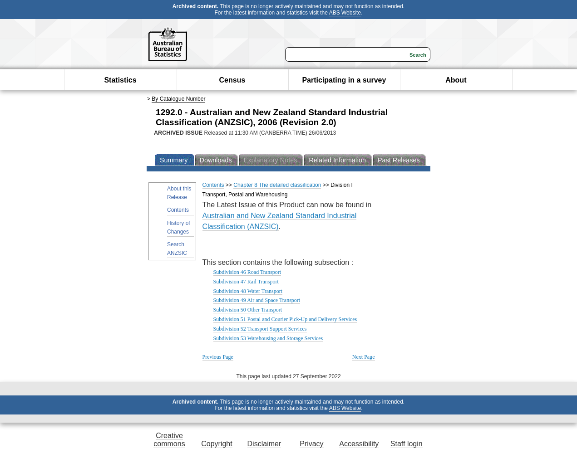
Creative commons (169, 440)
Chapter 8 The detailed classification (277, 185)
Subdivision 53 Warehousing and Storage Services (268, 338)
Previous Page (217, 357)
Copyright (216, 444)
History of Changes (178, 227)
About (455, 80)
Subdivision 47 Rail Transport (246, 281)
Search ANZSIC (177, 248)
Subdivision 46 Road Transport (247, 272)
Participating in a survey (344, 80)
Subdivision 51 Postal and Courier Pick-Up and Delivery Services (285, 319)
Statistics (120, 80)
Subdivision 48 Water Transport (248, 291)
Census (232, 80)
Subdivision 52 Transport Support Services (260, 329)
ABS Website (345, 13)
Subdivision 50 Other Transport (247, 310)
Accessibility (359, 444)
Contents (178, 210)
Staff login (406, 444)
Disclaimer (264, 444)
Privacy (311, 444)
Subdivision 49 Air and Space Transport (257, 300)
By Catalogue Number (178, 99)
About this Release (179, 192)
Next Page (363, 357)
